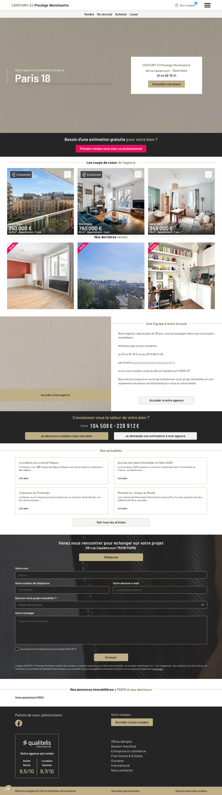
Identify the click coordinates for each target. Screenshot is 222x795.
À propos (117, 761)
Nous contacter (122, 770)
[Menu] (207, 4)
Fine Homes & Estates (127, 756)
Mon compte (185, 5)
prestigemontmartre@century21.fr (153, 362)
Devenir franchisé (123, 746)
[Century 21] (40, 5)
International (120, 765)
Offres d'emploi (121, 741)
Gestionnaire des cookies (191, 791)
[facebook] (18, 723)
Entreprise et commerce (128, 751)
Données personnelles (125, 791)
